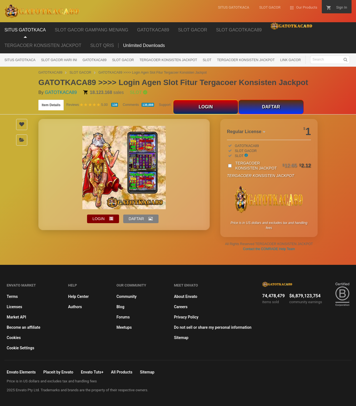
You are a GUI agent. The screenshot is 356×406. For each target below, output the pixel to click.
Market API (16, 317)
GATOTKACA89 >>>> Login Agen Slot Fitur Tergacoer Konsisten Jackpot (152, 72)
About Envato (185, 296)
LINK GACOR (290, 60)
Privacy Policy (186, 317)
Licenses (14, 307)
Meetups (124, 327)
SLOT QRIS (102, 45)
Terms (12, 296)
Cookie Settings (20, 348)
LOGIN (206, 106)
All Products (121, 372)
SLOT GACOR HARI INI (59, 60)
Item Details (51, 105)
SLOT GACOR (123, 60)
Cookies (14, 337)
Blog (120, 307)
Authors (75, 307)
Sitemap (181, 337)
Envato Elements (21, 372)
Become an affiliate (23, 327)
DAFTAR (271, 106)
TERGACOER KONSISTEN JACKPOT (42, 45)
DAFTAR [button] (136, 218)
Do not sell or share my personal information (212, 327)
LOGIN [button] (99, 218)
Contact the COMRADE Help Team (269, 249)
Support (164, 105)
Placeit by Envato (58, 372)
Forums (123, 317)
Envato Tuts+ (92, 372)
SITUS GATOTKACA (20, 60)
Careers (180, 307)
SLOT (207, 60)
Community (127, 296)
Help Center (78, 296)
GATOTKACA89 (95, 60)
